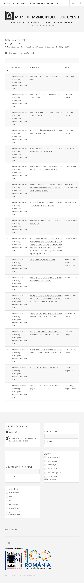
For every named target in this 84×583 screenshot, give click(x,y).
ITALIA (11, 500)
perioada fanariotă (14, 512)
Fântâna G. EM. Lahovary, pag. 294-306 (44, 367)
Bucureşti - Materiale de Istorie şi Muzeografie (30, 3)
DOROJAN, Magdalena (54, 473)
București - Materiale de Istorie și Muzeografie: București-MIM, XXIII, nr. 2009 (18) (22, 440)
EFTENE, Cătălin (52, 477)
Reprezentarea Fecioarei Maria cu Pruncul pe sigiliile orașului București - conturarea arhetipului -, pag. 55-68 (46, 187)
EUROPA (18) (13, 432)
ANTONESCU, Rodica (54, 457)
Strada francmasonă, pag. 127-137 (43, 259)
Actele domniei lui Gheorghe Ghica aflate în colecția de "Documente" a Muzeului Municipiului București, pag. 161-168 (46, 298)
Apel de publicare (11, 530)
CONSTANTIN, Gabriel (54, 469)
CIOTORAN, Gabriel (53, 465)
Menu (80, 3)
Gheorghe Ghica (14, 492)
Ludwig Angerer (13, 504)
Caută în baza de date (73, 3)
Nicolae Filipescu (14, 508)
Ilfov (10, 496)
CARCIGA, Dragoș (53, 461)
